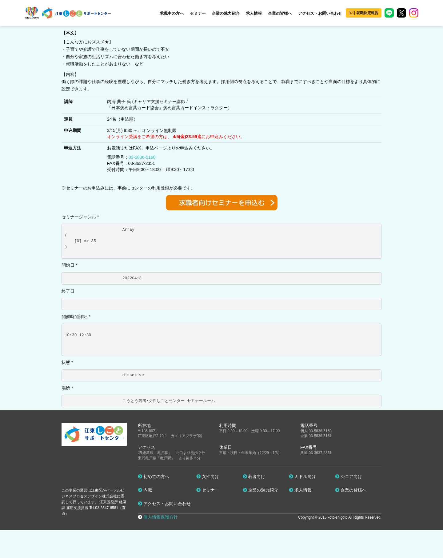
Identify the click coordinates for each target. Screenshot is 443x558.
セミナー (198, 13)
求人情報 (254, 13)
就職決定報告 (367, 13)
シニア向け (348, 476)
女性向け (207, 476)
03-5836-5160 (142, 157)
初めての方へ (153, 476)
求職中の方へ (172, 13)
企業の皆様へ (280, 13)
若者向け (254, 476)
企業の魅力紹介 (226, 13)
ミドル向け (302, 476)
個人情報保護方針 (160, 517)
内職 (145, 490)
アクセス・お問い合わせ (320, 13)
